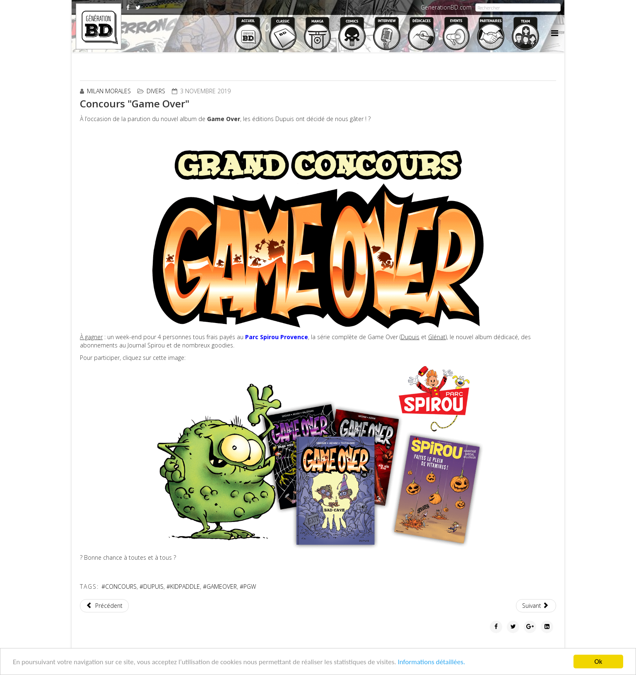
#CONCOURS (119, 586)
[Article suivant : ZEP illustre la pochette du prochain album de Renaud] (536, 605)
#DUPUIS (152, 586)
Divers (156, 91)
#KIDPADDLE (183, 586)
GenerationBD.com (446, 7)
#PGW (248, 586)
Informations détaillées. (431, 662)
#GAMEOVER (220, 586)
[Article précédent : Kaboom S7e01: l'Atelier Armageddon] (104, 605)
